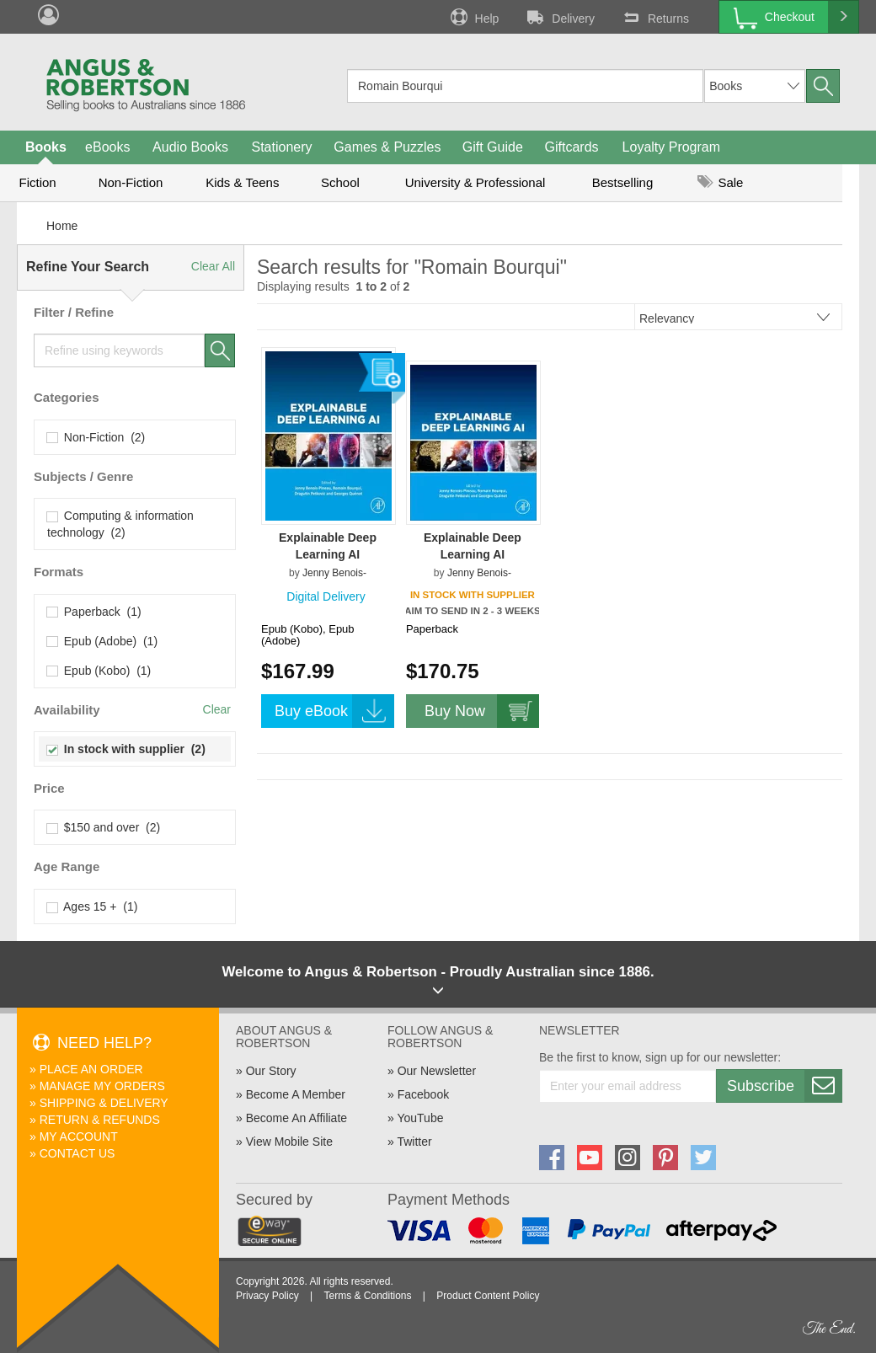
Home (61, 226)
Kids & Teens (242, 182)
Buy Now (482, 711)
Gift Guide (492, 147)
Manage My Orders (102, 1086)
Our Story (271, 1071)
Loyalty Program (671, 147)
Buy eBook (334, 711)
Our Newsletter (437, 1071)
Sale (720, 182)
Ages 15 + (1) (92, 906)
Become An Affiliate (296, 1118)
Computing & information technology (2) (120, 524)
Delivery (559, 17)
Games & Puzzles (387, 147)
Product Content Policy (487, 1296)
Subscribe (784, 1086)
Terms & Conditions (367, 1296)
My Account (79, 1136)
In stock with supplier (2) (126, 749)
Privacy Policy (267, 1296)
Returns (654, 17)
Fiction (37, 182)
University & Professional (475, 182)
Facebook (423, 1094)
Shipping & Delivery (104, 1103)
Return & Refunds (100, 1119)
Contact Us (77, 1153)
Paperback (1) (94, 611)
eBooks (107, 147)
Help (473, 17)
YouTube (420, 1118)
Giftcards (572, 147)
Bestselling (623, 182)
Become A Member (295, 1094)
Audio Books (190, 147)
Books (46, 147)
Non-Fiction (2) (96, 437)
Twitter (414, 1141)
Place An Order (91, 1069)
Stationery (281, 147)
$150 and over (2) (103, 827)
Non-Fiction (131, 182)
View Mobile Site (289, 1141)
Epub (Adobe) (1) (102, 641)
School (340, 182)
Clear (217, 709)
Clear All (213, 266)
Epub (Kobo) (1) (99, 670)
